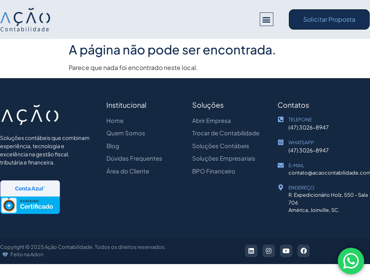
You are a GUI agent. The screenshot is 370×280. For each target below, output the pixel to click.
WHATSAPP (301, 142)
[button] (266, 19)
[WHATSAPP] (281, 142)
